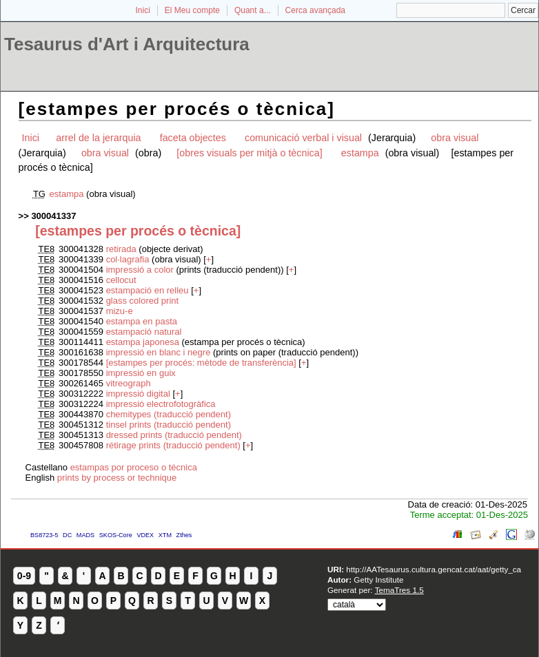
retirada (122, 249)
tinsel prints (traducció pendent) (168, 424)
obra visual (454, 137)
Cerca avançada (315, 10)
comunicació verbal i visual (305, 137)
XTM (165, 535)
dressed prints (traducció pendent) (174, 435)
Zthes (184, 535)
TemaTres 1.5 (399, 589)
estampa (361, 152)
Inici (143, 10)
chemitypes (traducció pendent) (168, 414)
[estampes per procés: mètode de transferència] (201, 362)
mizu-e (119, 311)
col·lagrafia (129, 259)
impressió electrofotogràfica (161, 404)
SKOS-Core (115, 535)
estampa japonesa (144, 342)
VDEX (145, 535)
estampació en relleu (147, 290)
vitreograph (128, 383)
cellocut (121, 280)
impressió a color (140, 269)
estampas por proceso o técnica (133, 467)
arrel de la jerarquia (98, 137)
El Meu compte (192, 10)
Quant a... (252, 10)
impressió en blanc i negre (158, 352)
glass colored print (142, 300)
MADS (85, 535)
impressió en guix (141, 373)
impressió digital (138, 393)
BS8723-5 (44, 535)
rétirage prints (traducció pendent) (173, 445)
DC (67, 535)
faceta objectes (193, 137)
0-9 (24, 575)
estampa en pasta (141, 321)
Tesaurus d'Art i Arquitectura (127, 44)
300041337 (53, 216)
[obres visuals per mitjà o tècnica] (249, 152)
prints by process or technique (116, 477)
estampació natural (144, 331)
